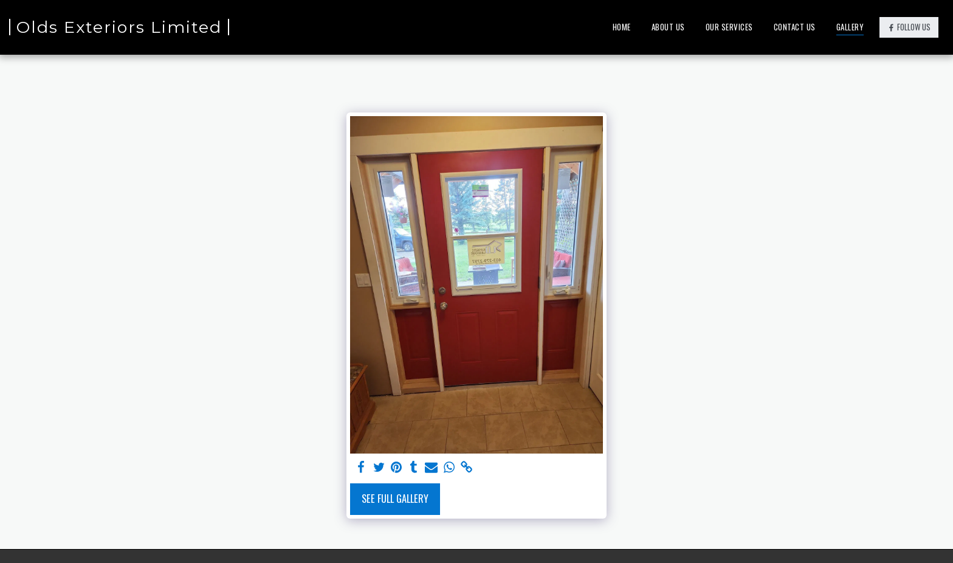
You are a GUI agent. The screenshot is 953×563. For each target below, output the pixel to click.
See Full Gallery (395, 498)
